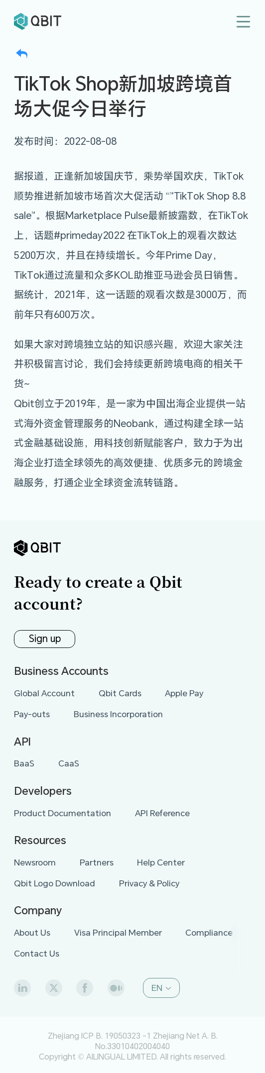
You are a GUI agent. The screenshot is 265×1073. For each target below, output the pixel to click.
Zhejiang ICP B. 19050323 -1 (99, 1035)
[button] (161, 988)
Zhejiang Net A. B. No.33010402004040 (156, 1040)
